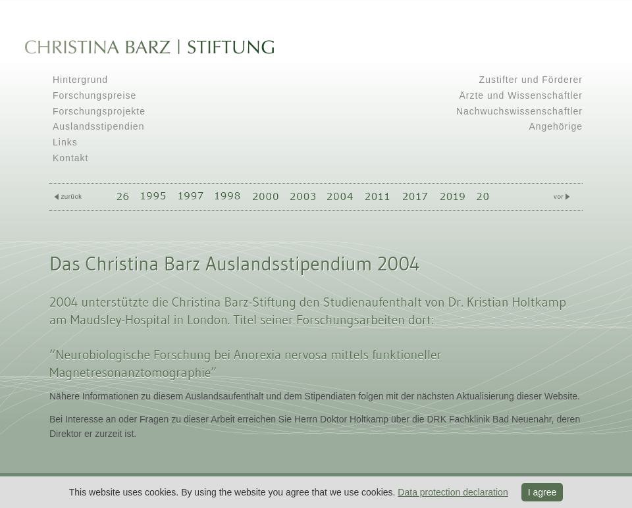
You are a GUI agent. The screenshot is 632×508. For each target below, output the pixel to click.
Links (65, 142)
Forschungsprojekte (99, 111)
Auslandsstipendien (98, 126)
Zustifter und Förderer (531, 79)
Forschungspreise (94, 95)
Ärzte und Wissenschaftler (521, 95)
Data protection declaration (453, 492)
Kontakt (70, 158)
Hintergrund (80, 79)
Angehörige (556, 126)
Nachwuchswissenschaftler (519, 111)
